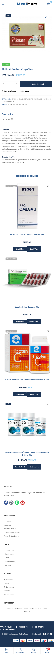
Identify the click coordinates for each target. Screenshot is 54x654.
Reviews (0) (7, 119)
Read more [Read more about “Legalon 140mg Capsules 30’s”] (20, 322)
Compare (25, 91)
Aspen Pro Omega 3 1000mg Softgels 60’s (27, 234)
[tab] (27, 114)
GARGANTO (47, 634)
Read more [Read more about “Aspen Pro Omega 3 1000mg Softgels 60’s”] (20, 249)
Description (7, 114)
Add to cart (38, 84)
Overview (5, 130)
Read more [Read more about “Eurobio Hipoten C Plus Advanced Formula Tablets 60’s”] (20, 394)
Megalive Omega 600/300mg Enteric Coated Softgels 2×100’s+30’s (27, 453)
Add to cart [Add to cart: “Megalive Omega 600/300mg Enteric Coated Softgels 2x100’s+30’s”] (20, 467)
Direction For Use (8, 157)
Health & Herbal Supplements (22, 99)
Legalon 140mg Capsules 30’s (27, 307)
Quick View (33, 249)
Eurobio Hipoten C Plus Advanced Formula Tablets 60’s (27, 380)
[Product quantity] (10, 84)
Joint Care (38, 99)
